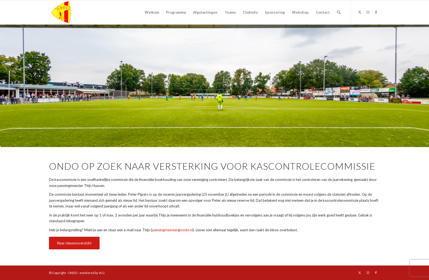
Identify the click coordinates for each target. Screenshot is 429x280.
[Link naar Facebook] (376, 12)
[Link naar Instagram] (368, 12)
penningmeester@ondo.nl (172, 230)
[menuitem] (152, 12)
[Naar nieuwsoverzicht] (74, 243)
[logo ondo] (75, 12)
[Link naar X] (359, 12)
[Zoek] (338, 12)
